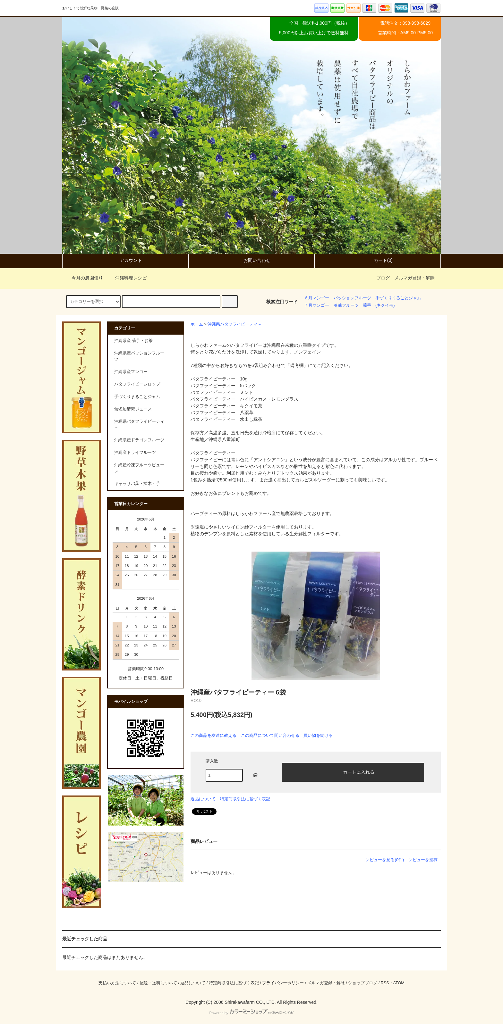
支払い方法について (117, 983)
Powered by (251, 1013)
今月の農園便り (83, 277)
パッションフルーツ (352, 298)
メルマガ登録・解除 (414, 277)
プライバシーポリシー (283, 983)
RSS (385, 983)
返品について (203, 798)
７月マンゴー (316, 305)
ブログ (383, 277)
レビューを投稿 (423, 859)
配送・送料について (158, 983)
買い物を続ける (318, 735)
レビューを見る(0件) (384, 859)
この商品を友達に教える (213, 735)
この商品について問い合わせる (270, 735)
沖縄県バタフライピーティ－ (235, 324)
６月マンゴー (316, 298)
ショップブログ (362, 983)
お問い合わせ (251, 260)
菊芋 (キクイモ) (379, 305)
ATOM (399, 983)
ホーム (197, 324)
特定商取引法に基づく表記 (245, 798)
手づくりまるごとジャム (398, 298)
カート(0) (378, 260)
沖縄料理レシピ (127, 277)
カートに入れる (353, 772)
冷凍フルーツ (346, 305)
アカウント (125, 260)
